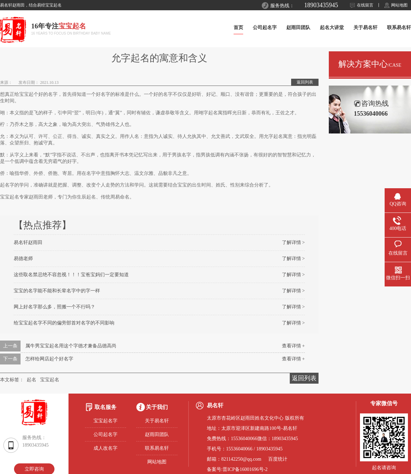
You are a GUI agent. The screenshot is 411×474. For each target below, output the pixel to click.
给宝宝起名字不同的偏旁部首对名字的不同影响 (64, 322)
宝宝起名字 (105, 420)
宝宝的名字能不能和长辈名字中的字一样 (57, 290)
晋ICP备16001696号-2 (245, 469)
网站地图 (399, 5)
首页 (238, 27)
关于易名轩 (365, 27)
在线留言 (365, 5)
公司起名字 (265, 27)
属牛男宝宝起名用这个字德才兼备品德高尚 (70, 345)
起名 (31, 379)
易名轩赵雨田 (28, 242)
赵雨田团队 (298, 27)
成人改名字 (105, 448)
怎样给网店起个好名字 (49, 358)
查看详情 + (293, 345)
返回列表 (305, 82)
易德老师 (23, 258)
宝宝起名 (49, 379)
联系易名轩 (399, 27)
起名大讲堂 (332, 27)
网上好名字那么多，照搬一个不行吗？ (54, 306)
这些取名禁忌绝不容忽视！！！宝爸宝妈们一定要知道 (71, 274)
